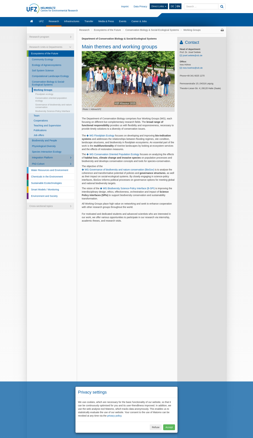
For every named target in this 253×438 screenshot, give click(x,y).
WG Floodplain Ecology (101, 135)
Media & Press (106, 21)
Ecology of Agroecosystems (46, 65)
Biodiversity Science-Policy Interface (52, 111)
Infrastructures (71, 21)
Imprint (125, 6)
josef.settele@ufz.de (192, 55)
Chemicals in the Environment (47, 176)
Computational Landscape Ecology (50, 76)
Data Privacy (140, 6)
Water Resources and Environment (49, 170)
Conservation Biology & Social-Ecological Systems (48, 83)
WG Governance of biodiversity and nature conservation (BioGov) (119, 169)
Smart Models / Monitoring (45, 189)
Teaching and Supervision (47, 125)
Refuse (155, 427)
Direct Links (158, 6)
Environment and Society (44, 196)
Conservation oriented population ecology (51, 99)
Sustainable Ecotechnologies (46, 183)
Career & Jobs (139, 21)
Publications (40, 130)
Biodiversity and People (44, 140)
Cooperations (41, 120)
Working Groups (43, 90)
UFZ (41, 21)
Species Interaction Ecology (46, 151)
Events (122, 21)
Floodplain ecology (44, 94)
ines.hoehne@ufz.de (193, 68)
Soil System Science (43, 70)
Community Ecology (42, 59)
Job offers (39, 135)
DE (172, 6)
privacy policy (114, 415)
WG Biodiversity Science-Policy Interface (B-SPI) (129, 188)
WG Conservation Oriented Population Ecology (114, 154)
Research (54, 21)
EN (178, 6)
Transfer (89, 21)
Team (36, 115)
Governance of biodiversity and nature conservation (53, 106)
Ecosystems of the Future (44, 53)
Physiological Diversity (44, 146)
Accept (169, 427)
